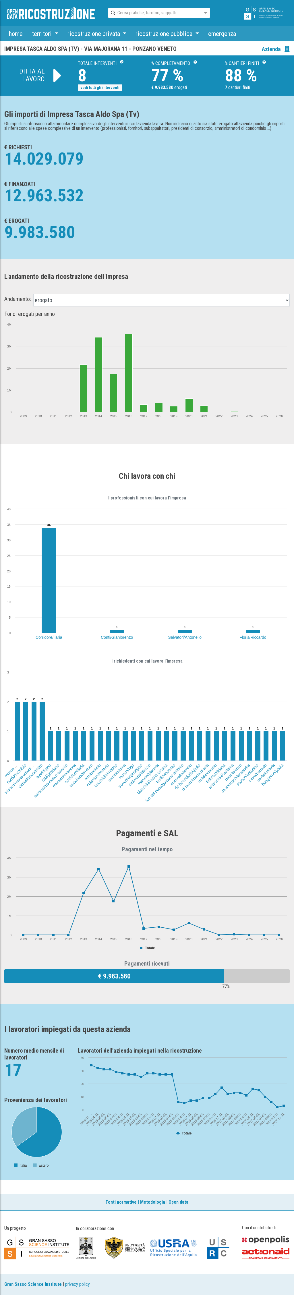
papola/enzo (233, 772)
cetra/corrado (257, 773)
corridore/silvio (16, 773)
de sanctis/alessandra (235, 778)
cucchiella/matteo (105, 775)
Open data (178, 1202)
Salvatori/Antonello (185, 637)
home (16, 33)
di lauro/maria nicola (195, 777)
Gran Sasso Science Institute (33, 1284)
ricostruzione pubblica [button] (165, 33)
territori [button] (42, 33)
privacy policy (77, 1284)
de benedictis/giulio (187, 776)
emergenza (222, 33)
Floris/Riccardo (252, 637)
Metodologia (152, 1202)
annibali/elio (92, 772)
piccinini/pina (117, 772)
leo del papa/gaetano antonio (164, 783)
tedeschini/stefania (221, 776)
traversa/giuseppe (130, 776)
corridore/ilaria (74, 773)
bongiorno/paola (272, 774)
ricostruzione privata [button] (94, 33)
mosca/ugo (126, 771)
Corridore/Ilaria (49, 637)
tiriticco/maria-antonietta (20, 778)
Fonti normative (121, 1202)
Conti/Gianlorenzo (117, 637)
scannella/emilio (181, 774)
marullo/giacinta (148, 774)
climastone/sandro (30, 776)
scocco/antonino (247, 775)
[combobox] (154, 13)
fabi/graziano (50, 772)
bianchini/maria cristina (152, 779)
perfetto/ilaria (266, 773)
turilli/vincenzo (165, 773)
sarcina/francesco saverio (51, 780)
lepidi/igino (43, 771)
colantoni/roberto (98, 775)
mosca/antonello (15, 766)
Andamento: (17, 299)
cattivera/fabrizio (139, 775)
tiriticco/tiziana (215, 773)
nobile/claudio (207, 773)
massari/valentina (64, 775)
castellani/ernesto (80, 775)
